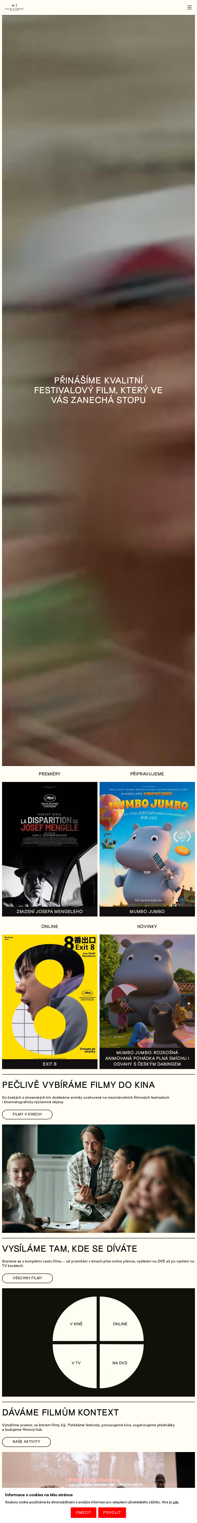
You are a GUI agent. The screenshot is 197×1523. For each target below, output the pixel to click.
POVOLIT (112, 1513)
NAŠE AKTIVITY (26, 1442)
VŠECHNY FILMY (27, 1278)
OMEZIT (83, 1513)
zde (175, 1502)
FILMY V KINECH (27, 1114)
